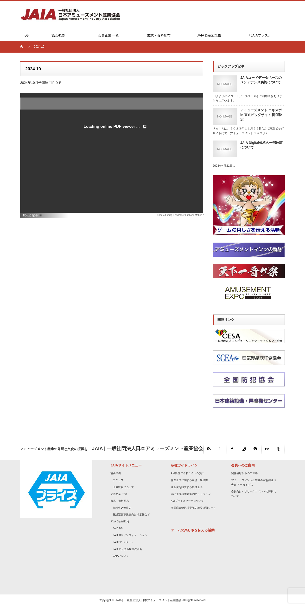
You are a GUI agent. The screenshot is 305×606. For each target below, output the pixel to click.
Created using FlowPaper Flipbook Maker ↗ (180, 215)
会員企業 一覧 (118, 493)
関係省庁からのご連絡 (244, 473)
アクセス (118, 480)
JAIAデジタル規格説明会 (127, 549)
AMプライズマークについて (187, 500)
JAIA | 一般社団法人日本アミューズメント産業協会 (149, 600)
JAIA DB (118, 528)
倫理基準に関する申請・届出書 (189, 480)
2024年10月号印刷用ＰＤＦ (41, 83)
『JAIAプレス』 (119, 555)
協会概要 (115, 473)
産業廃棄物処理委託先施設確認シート (193, 507)
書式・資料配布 (119, 500)
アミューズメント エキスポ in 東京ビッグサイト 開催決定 (261, 114)
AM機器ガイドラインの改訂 (187, 473)
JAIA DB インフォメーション (130, 535)
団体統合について (123, 487)
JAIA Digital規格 (119, 521)
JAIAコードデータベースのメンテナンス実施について (261, 80)
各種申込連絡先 (122, 507)
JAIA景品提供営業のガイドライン (191, 493)
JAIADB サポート (123, 542)
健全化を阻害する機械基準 (187, 487)
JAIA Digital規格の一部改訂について (261, 145)
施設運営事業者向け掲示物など (131, 514)
